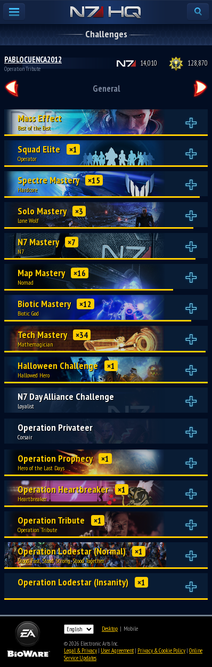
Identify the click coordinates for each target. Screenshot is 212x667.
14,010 (148, 63)
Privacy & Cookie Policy (161, 650)
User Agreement (117, 650)
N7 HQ (106, 12)
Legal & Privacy (80, 650)
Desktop (110, 628)
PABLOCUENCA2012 (33, 59)
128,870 (197, 63)
